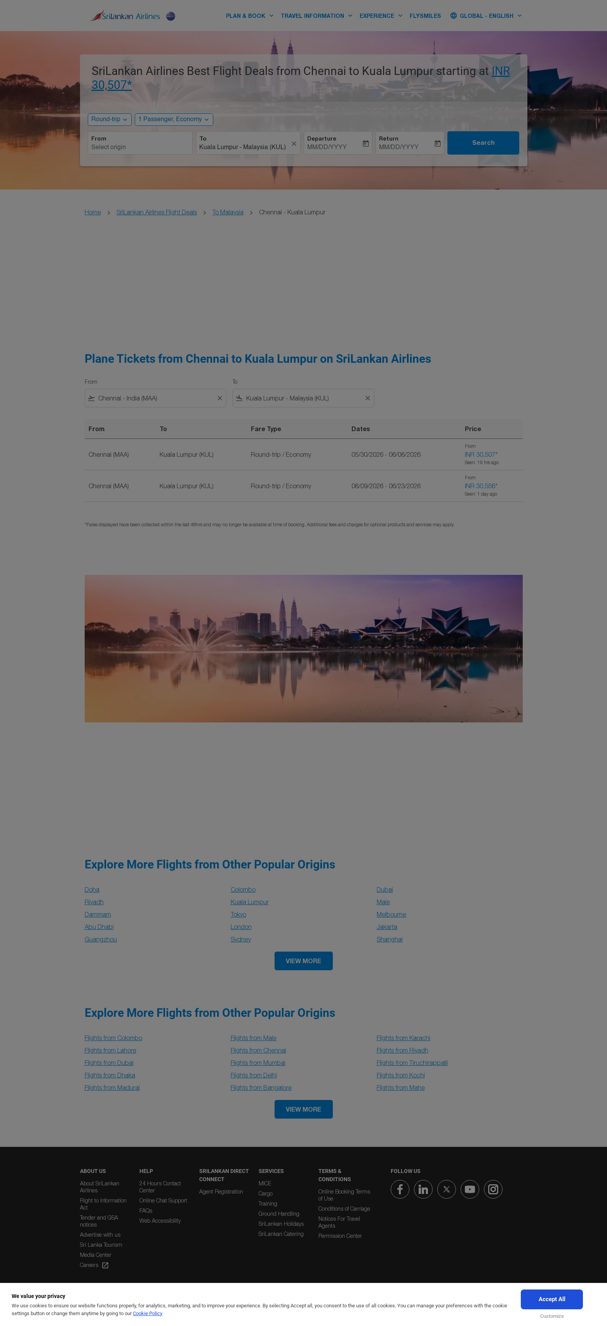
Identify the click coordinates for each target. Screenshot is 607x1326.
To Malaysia (227, 212)
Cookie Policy (147, 1313)
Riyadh (94, 901)
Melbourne (391, 914)
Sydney (241, 939)
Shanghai (390, 939)
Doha (92, 889)
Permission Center (340, 1235)
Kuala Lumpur (250, 901)
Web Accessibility (160, 1220)
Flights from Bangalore (261, 1087)
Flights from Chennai (258, 1050)
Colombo (243, 889)
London (241, 926)
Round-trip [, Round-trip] (105, 120)
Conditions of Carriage (344, 1208)
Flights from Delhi (254, 1075)
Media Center (95, 1254)
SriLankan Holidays (281, 1223)
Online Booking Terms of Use (344, 1195)
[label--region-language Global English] (486, 16)
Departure (321, 139)
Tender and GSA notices (99, 1221)
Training (268, 1203)
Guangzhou (101, 939)
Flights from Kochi (401, 1075)
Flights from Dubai (109, 1062)
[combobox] (140, 147)
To (203, 139)
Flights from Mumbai (258, 1062)
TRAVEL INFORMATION (319, 16)
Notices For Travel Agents (339, 1222)
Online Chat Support (163, 1200)
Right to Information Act (103, 1204)
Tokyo (238, 914)
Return (388, 139)
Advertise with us (100, 1234)
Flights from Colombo (113, 1037)
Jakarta (387, 926)
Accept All (552, 1299)
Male (383, 901)
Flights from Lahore (110, 1050)
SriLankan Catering (281, 1233)
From (98, 139)
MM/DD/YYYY (327, 147)
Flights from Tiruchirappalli (412, 1062)
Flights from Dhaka (110, 1075)
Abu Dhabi (99, 926)
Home (93, 212)
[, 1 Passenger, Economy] (170, 119)
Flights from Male (254, 1037)
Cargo (266, 1193)
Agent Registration (221, 1191)
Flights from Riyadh (402, 1050)
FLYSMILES (425, 15)
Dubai (385, 889)
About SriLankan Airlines (99, 1187)
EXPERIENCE (383, 16)
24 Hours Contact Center (160, 1187)
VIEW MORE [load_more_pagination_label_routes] (303, 960)
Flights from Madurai (112, 1087)
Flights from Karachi (403, 1037)
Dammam (98, 914)
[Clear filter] (219, 398)
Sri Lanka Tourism (101, 1244)
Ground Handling (279, 1213)
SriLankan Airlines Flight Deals (157, 212)
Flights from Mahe (401, 1087)
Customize (552, 1316)
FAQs (145, 1210)
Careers (94, 1265)
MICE (265, 1183)
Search (483, 142)
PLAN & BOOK (252, 16)
